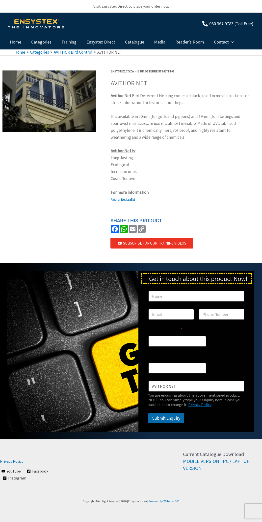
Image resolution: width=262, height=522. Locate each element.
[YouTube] (11, 471)
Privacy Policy (199, 404)
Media (154, 42)
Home (15, 42)
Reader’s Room (183, 42)
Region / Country (165, 330)
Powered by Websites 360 (164, 501)
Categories (40, 42)
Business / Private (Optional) (174, 357)
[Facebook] (38, 471)
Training (66, 42)
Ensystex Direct (97, 42)
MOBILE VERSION (201, 461)
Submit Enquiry (166, 418)
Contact (217, 42)
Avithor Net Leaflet (123, 200)
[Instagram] (14, 478)
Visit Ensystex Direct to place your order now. (131, 6)
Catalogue (130, 42)
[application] (224, 42)
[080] (228, 23)
